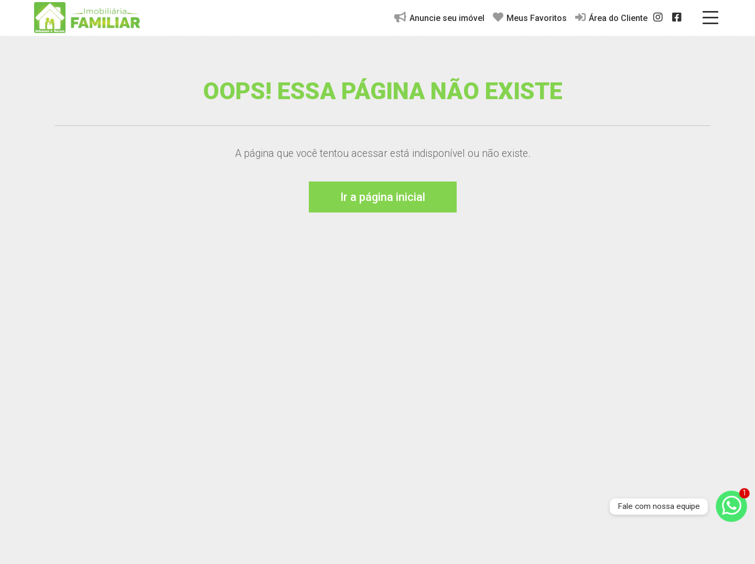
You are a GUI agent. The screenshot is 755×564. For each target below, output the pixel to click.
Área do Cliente (611, 17)
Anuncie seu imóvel (439, 17)
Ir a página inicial (382, 197)
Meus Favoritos (530, 17)
